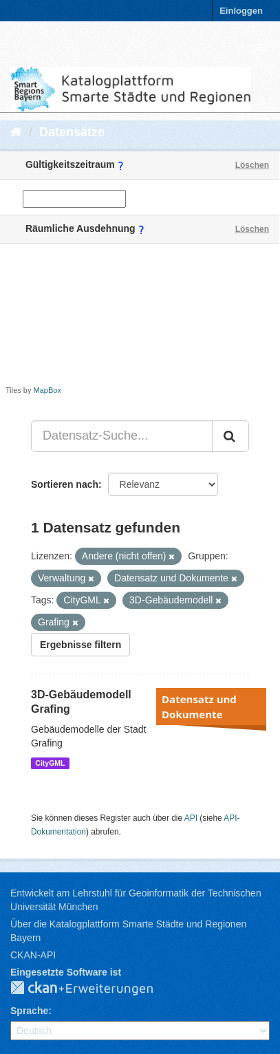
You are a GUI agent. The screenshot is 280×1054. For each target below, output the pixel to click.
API (190, 818)
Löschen (252, 165)
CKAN (92, 988)
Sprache (29, 1010)
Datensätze (72, 132)
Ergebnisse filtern (80, 644)
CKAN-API (33, 954)
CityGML (50, 763)
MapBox (47, 390)
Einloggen (241, 11)
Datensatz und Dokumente (199, 706)
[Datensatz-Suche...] (122, 436)
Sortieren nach (64, 484)
